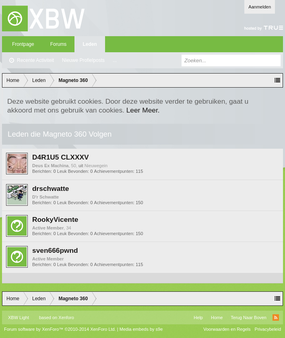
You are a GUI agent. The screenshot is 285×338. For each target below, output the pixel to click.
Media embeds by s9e (141, 329)
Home (217, 317)
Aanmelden (259, 6)
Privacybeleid (268, 329)
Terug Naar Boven (248, 317)
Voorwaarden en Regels (226, 329)
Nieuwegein (96, 165)
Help (198, 317)
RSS (276, 317)
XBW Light (18, 317)
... (115, 60)
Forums (58, 44)
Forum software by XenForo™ (60, 329)
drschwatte (50, 188)
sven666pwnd (55, 250)
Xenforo (66, 317)
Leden (90, 44)
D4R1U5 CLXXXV (60, 157)
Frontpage (23, 44)
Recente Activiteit (35, 60)
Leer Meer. (143, 110)
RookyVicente (55, 219)
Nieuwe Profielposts (83, 60)
